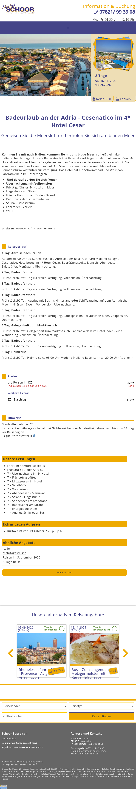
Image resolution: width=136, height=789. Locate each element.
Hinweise (49, 228)
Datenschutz (20, 761)
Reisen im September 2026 (21, 557)
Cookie (30, 761)
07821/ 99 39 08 (117, 12)
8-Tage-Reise (12, 562)
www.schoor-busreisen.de (84, 753)
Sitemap (39, 761)
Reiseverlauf (24, 228)
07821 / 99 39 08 (95, 748)
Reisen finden (101, 716)
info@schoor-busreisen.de (92, 750)
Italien (7, 549)
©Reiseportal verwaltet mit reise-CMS (19, 764)
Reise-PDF (102, 99)
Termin (123, 99)
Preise (38, 228)
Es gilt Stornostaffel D (19, 436)
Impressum (7, 761)
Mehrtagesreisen (14, 553)
